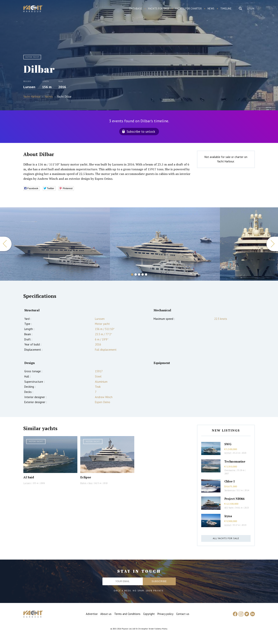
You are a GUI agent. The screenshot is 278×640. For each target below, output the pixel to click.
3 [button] (139, 274)
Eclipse (85, 477)
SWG (227, 444)
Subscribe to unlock (141, 131)
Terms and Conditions (127, 614)
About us (106, 614)
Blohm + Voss (86, 483)
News (211, 8)
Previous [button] (6, 244)
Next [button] (272, 244)
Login (250, 8)
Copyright (149, 614)
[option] (55, 244)
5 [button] (146, 274)
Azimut (227, 453)
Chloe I (229, 481)
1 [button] (132, 274)
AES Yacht (228, 507)
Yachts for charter (188, 8)
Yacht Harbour (33, 9)
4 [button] (142, 274)
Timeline (226, 8)
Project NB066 (234, 499)
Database (135, 8)
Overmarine (230, 470)
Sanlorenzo (229, 490)
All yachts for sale (226, 538)
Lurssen (29, 87)
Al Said (28, 477)
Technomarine (234, 461)
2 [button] (135, 274)
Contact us (182, 614)
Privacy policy (165, 614)
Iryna (228, 516)
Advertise (92, 614)
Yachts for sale (158, 8)
